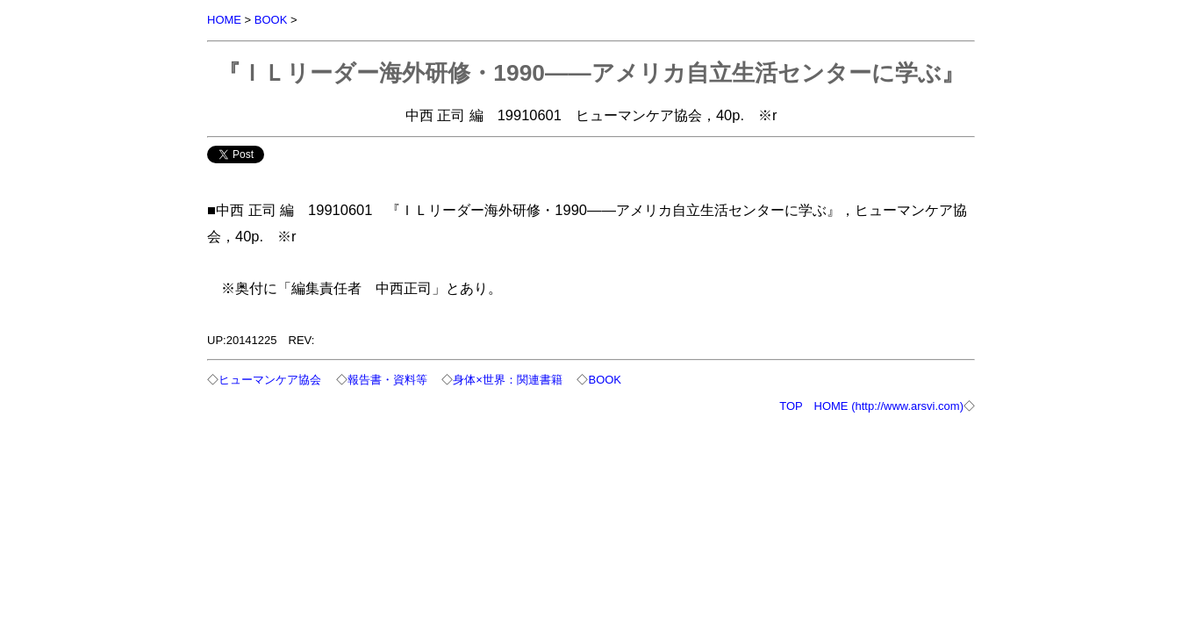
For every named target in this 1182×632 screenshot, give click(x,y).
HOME (224, 19)
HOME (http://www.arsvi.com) (889, 406)
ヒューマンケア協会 (269, 379)
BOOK (271, 19)
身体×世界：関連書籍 (507, 379)
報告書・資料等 (387, 379)
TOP (790, 406)
